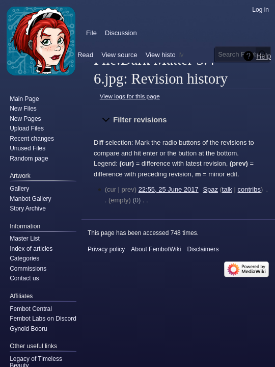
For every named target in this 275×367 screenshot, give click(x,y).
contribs (249, 189)
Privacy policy (106, 249)
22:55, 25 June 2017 (169, 189)
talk (227, 189)
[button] (182, 120)
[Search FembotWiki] (242, 54)
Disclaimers (202, 249)
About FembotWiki (156, 249)
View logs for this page (130, 96)
